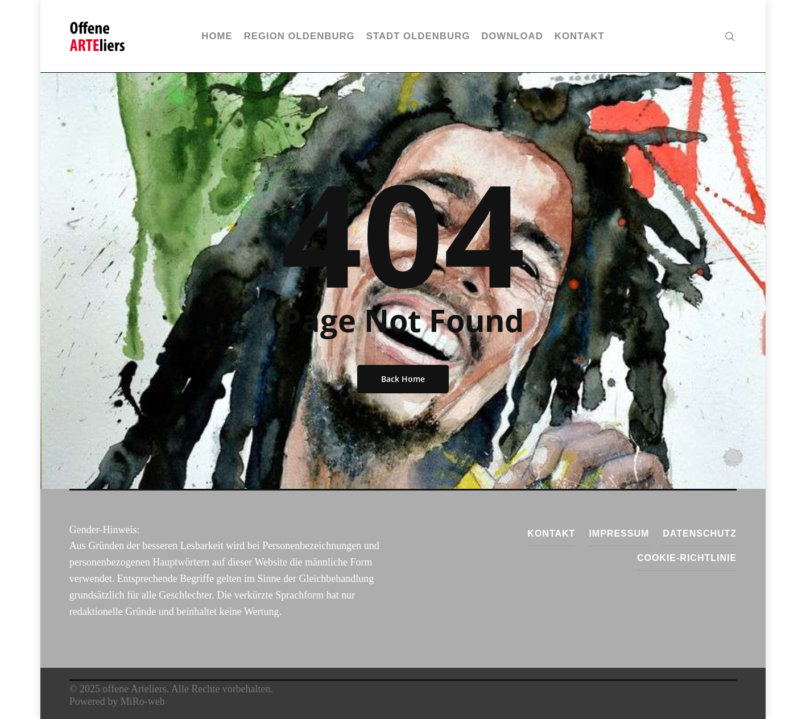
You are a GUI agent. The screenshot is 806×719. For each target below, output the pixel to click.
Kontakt (551, 533)
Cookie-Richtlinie (687, 558)
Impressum (619, 533)
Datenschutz (700, 533)
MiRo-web (143, 701)
